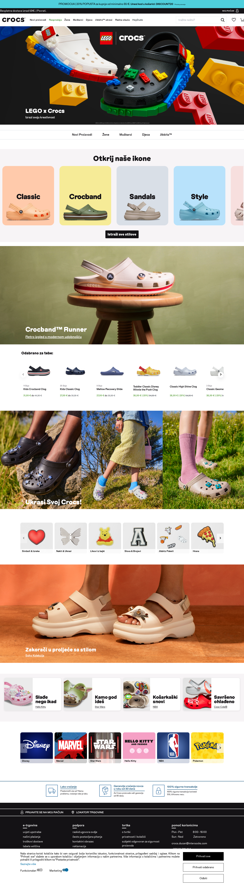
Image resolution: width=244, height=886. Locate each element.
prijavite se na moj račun (41, 812)
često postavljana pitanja (87, 837)
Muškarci (78, 19)
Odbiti (203, 878)
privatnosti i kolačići (134, 837)
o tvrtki (126, 832)
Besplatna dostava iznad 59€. (17, 10)
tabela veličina (31, 846)
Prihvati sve (203, 856)
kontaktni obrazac (83, 841)
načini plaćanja (31, 837)
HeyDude (137, 19)
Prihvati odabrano (203, 867)
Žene (67, 19)
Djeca (89, 19)
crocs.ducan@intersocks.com (189, 843)
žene (105, 134)
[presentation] (23, 375)
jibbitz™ (166, 134)
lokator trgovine (87, 812)
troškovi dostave (33, 841)
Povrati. (41, 10)
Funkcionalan (28, 870)
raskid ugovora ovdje (85, 832)
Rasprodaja (55, 19)
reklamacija (79, 846)
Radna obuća (122, 19)
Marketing (55, 870)
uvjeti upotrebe (32, 832)
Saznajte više (28, 864)
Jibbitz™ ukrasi (103, 19)
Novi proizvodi (38, 19)
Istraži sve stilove (122, 234)
